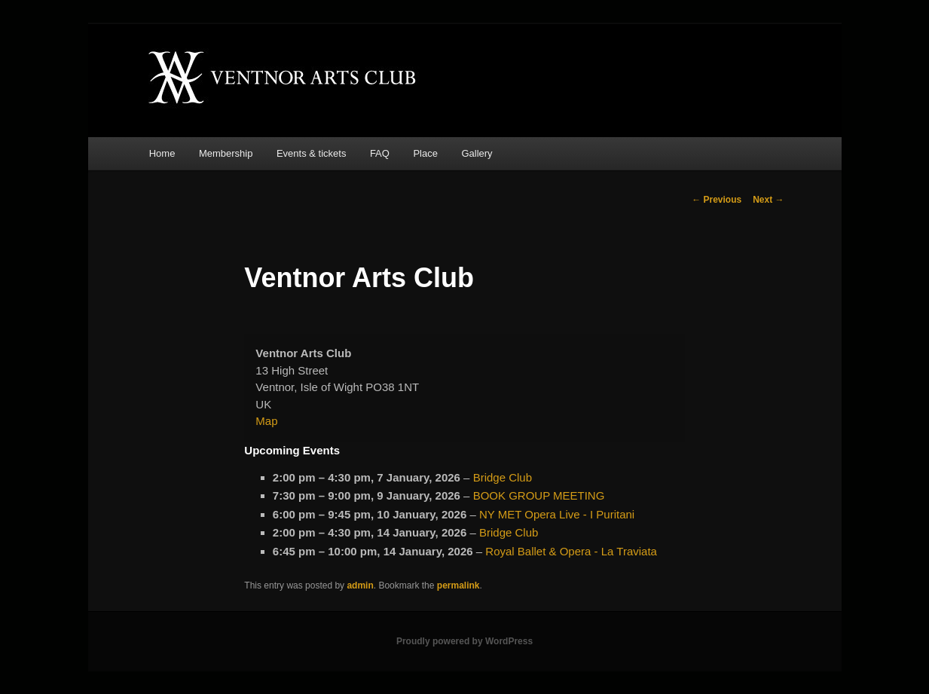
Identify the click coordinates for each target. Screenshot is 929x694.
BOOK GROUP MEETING (539, 495)
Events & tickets (311, 153)
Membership (226, 153)
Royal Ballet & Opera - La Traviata (571, 551)
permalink (458, 585)
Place (425, 153)
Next (768, 199)
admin (360, 585)
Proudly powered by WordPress (464, 641)
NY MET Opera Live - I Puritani (556, 514)
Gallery (476, 153)
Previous (716, 199)
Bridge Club (502, 477)
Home (162, 153)
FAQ (380, 153)
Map (266, 420)
